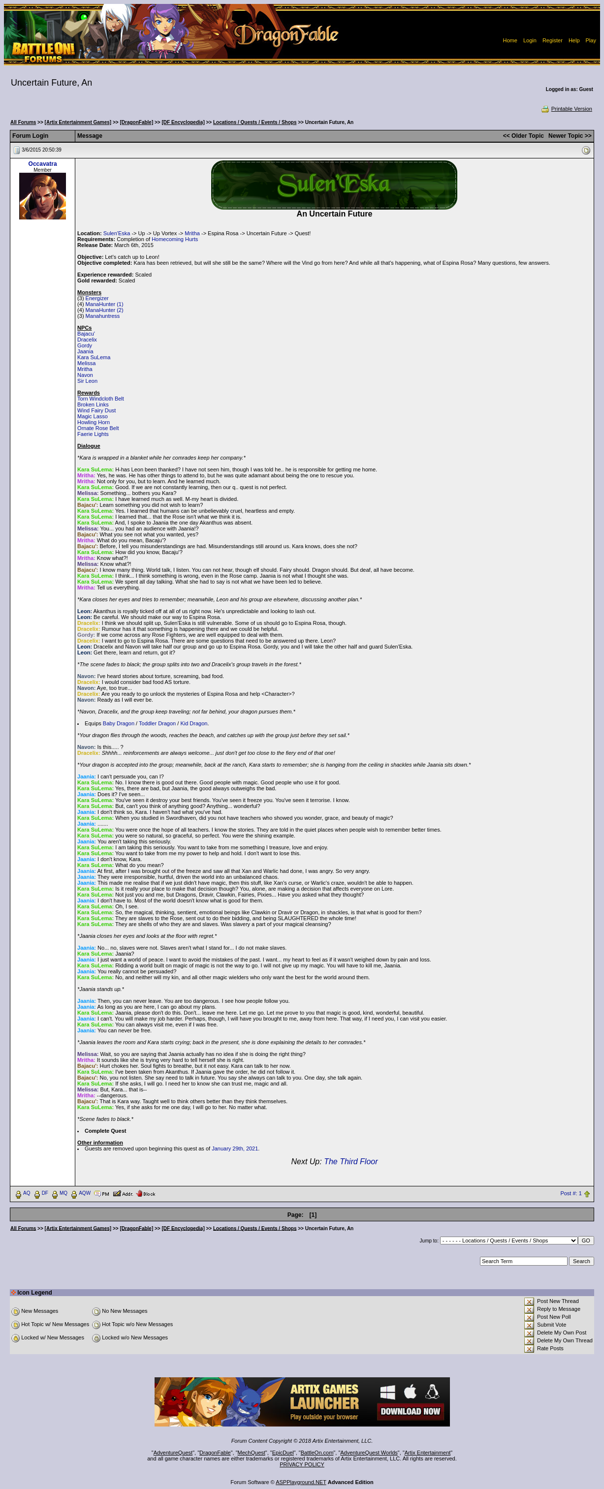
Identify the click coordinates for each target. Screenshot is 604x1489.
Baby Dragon (118, 723)
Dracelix (87, 339)
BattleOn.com (317, 1453)
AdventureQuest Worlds (369, 1453)
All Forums (23, 122)
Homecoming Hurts (175, 239)
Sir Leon (87, 381)
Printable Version (566, 109)
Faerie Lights (93, 434)
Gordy (84, 345)
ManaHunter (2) (105, 310)
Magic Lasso (92, 416)
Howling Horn (93, 422)
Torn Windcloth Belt (100, 399)
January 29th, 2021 (235, 1148)
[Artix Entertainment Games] (78, 122)
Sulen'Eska (116, 233)
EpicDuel (283, 1453)
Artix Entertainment (428, 1453)
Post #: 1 (570, 1193)
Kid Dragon (193, 723)
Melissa (86, 363)
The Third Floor (351, 1161)
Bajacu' (86, 334)
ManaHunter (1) (105, 304)
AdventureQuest (173, 1453)
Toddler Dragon (157, 723)
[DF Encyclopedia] (182, 122)
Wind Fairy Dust (96, 410)
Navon (85, 375)
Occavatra (43, 163)
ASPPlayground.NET (301, 1482)
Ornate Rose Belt (98, 428)
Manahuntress (103, 316)
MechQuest (251, 1453)
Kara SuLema (93, 357)
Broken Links (93, 404)
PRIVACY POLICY (302, 1464)
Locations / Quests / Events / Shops (254, 122)
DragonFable (215, 1453)
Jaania (85, 351)
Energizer (97, 298)
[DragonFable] (136, 122)
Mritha (192, 233)
